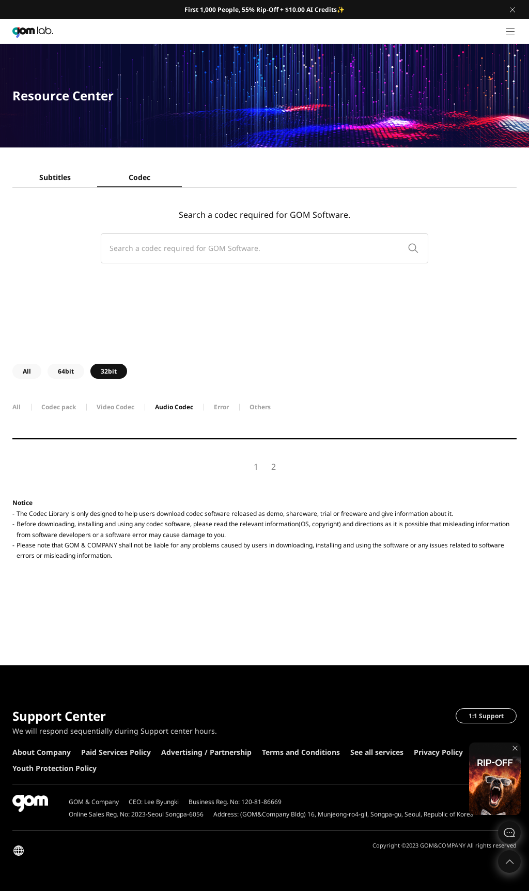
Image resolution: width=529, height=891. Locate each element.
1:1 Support (486, 715)
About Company (41, 752)
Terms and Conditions (301, 752)
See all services (376, 752)
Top (509, 861)
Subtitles (55, 177)
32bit (109, 371)
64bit (66, 371)
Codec (139, 177)
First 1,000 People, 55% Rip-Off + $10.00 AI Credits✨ (264, 9)
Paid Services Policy (116, 752)
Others (260, 407)
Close (512, 10)
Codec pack (58, 407)
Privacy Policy (438, 752)
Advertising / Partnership (206, 752)
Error (221, 407)
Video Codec (115, 407)
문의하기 (509, 832)
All (27, 371)
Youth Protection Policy (54, 768)
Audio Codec (174, 407)
